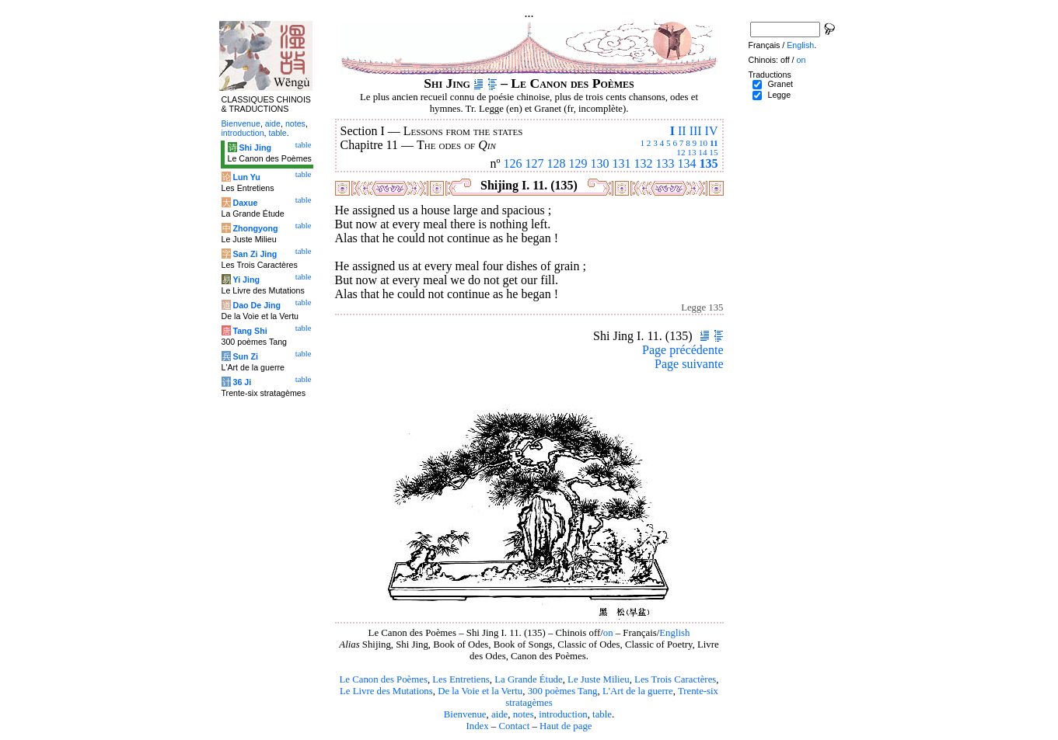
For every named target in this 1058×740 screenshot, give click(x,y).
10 (703, 143)
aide (499, 714)
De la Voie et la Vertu (480, 691)
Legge (779, 94)
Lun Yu (246, 177)
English (674, 632)
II (682, 130)
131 (622, 163)
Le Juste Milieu (598, 679)
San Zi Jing (254, 254)
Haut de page (565, 726)
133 (665, 163)
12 (680, 152)
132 (643, 163)
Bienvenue (465, 714)
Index (477, 726)
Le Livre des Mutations (386, 691)
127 (535, 163)
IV (711, 130)
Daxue (244, 202)
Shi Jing (255, 147)
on (608, 632)
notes (523, 714)
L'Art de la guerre (637, 691)
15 (713, 152)
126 (513, 163)
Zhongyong (255, 228)
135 (709, 163)
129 (578, 163)
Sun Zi (245, 356)
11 (714, 143)
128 (556, 163)
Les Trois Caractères (675, 679)
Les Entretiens (461, 679)
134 (687, 163)
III (696, 130)
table (602, 714)
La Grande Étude (528, 679)
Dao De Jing (256, 305)
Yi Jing (246, 279)
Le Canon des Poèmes (384, 679)
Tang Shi (249, 330)
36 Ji (241, 382)
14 (702, 152)
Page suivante (689, 363)
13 (691, 152)
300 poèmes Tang (563, 691)
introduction (563, 714)
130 (600, 163)
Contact (513, 726)
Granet (780, 84)
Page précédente (682, 349)
